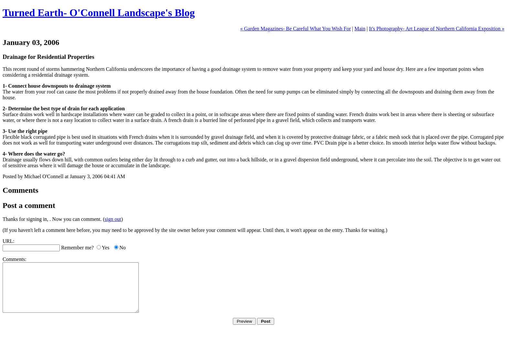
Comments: (15, 259)
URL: (8, 241)
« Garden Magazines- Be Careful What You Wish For (295, 28)
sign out (113, 219)
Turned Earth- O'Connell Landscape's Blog (99, 12)
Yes (105, 247)
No (122, 247)
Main (359, 28)
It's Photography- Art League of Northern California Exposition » (436, 28)
